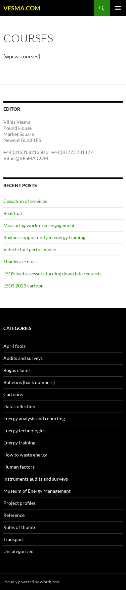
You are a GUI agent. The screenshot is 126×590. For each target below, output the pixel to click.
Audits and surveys (23, 358)
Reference (14, 515)
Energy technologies (24, 430)
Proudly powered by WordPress (31, 581)
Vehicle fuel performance (29, 249)
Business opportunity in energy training (44, 237)
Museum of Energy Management (37, 491)
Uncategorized (18, 551)
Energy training (19, 442)
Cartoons (13, 394)
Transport (13, 539)
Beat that (12, 213)
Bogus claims (17, 370)
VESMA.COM (21, 8)
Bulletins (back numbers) (29, 382)
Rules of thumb (19, 527)
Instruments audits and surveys (35, 479)
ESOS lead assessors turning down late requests (52, 273)
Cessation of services (25, 201)
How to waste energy (25, 455)
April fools (14, 346)
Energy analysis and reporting (34, 418)
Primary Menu (118, 8)
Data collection (19, 406)
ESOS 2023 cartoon (23, 285)
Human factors (19, 467)
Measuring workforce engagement (39, 225)
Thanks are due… (20, 261)
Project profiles (19, 503)
